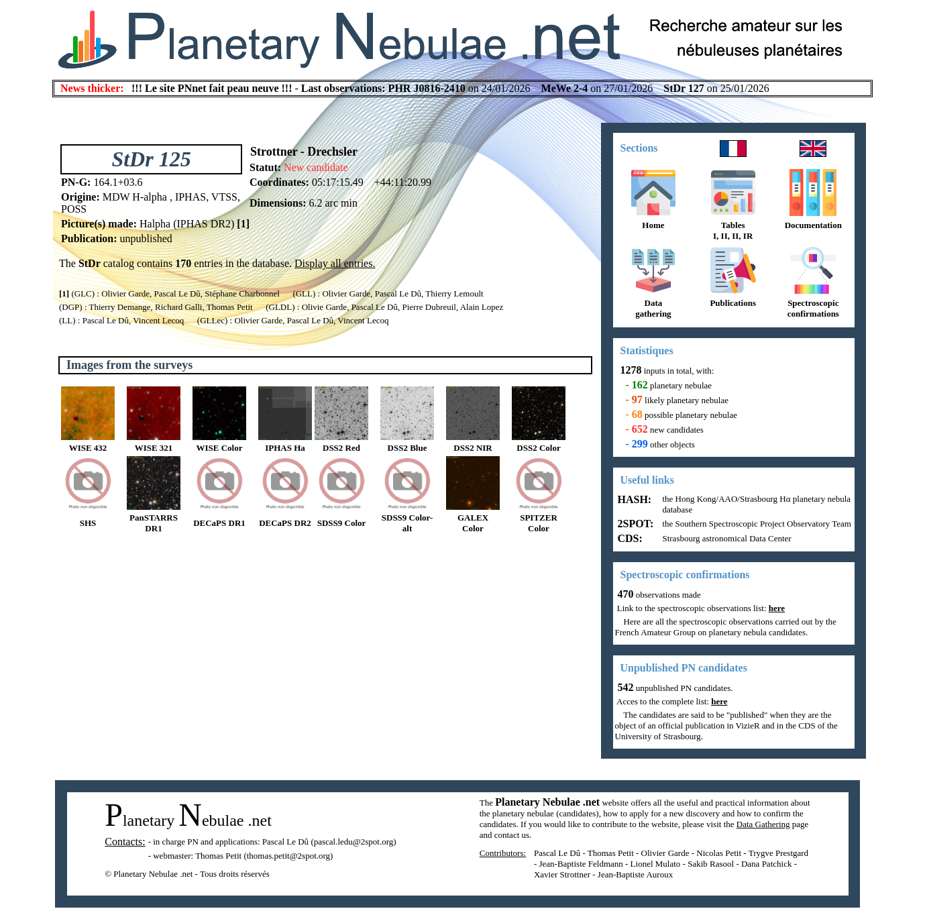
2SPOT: (634, 523)
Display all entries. (334, 263)
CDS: (629, 538)
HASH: (633, 499)
